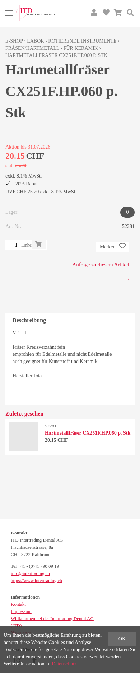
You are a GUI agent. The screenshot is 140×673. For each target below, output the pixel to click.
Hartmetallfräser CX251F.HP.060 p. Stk (56, 55)
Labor (35, 41)
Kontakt (18, 604)
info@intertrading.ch (30, 573)
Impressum (21, 611)
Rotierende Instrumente (82, 41)
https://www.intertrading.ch (36, 580)
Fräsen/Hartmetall (32, 48)
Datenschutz (64, 664)
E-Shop (14, 41)
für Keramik (81, 48)
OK (122, 638)
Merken (113, 247)
